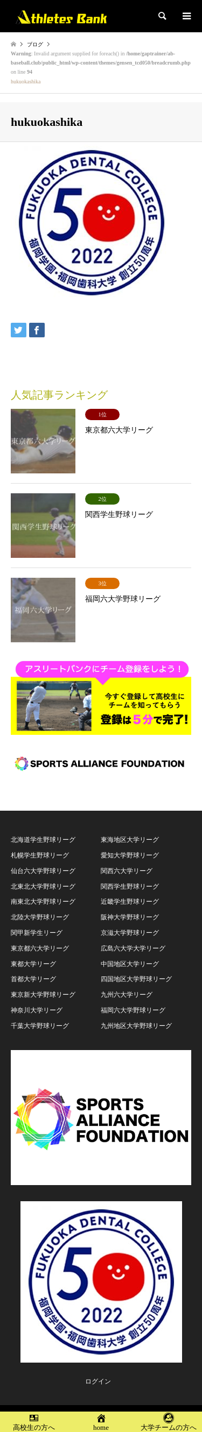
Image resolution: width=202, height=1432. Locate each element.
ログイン (98, 1381)
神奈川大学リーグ (36, 1010)
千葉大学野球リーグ (40, 1026)
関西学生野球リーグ (130, 886)
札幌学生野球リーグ (40, 855)
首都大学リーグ (33, 979)
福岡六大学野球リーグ (133, 1010)
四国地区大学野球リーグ (136, 979)
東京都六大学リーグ (40, 948)
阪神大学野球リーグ (130, 917)
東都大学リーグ (33, 964)
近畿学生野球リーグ (130, 901)
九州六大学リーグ (126, 994)
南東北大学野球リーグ (43, 901)
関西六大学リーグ (126, 871)
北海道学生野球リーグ (43, 839)
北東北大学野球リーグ (43, 886)
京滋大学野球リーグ (130, 933)
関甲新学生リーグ (36, 933)
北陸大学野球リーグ (40, 917)
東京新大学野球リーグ (43, 994)
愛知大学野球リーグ (130, 855)
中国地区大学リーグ (130, 964)
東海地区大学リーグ (130, 839)
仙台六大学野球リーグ (43, 871)
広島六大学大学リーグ (133, 948)
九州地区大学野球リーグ (136, 1026)
